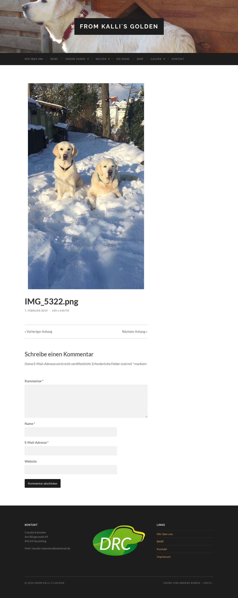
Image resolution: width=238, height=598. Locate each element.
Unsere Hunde (75, 58)
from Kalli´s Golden (119, 26)
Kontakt (178, 58)
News (54, 58)
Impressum (164, 556)
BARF (140, 58)
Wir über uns (34, 58)
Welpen (101, 58)
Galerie (156, 58)
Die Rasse (123, 58)
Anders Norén (189, 582)
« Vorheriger (38, 331)
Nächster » (134, 331)
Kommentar (34, 381)
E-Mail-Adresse (36, 442)
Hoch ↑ (208, 582)
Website (31, 461)
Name (30, 424)
